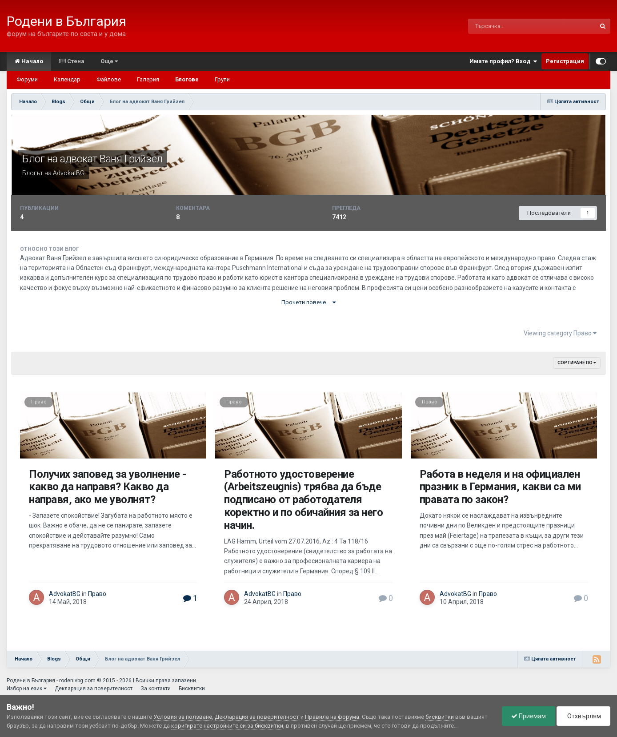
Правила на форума (332, 716)
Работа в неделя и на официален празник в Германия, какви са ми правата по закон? (500, 487)
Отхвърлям (583, 716)
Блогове (187, 79)
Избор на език (27, 688)
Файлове (108, 79)
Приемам (528, 716)
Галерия (148, 79)
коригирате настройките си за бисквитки (227, 725)
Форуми (27, 79)
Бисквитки (192, 688)
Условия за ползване (182, 716)
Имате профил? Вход (503, 61)
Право (39, 402)
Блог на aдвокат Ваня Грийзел (92, 159)
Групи (222, 79)
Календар (67, 79)
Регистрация (565, 61)
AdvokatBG (68, 173)
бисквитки (439, 716)
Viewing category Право (560, 333)
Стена (71, 61)
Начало (29, 61)
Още (109, 61)
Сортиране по (576, 362)
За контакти (155, 688)
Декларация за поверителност (93, 688)
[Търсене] (511, 26)
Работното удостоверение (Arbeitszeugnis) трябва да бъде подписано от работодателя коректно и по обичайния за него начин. (303, 500)
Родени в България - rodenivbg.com (51, 680)
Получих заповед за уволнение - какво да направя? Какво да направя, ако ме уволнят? (107, 487)
